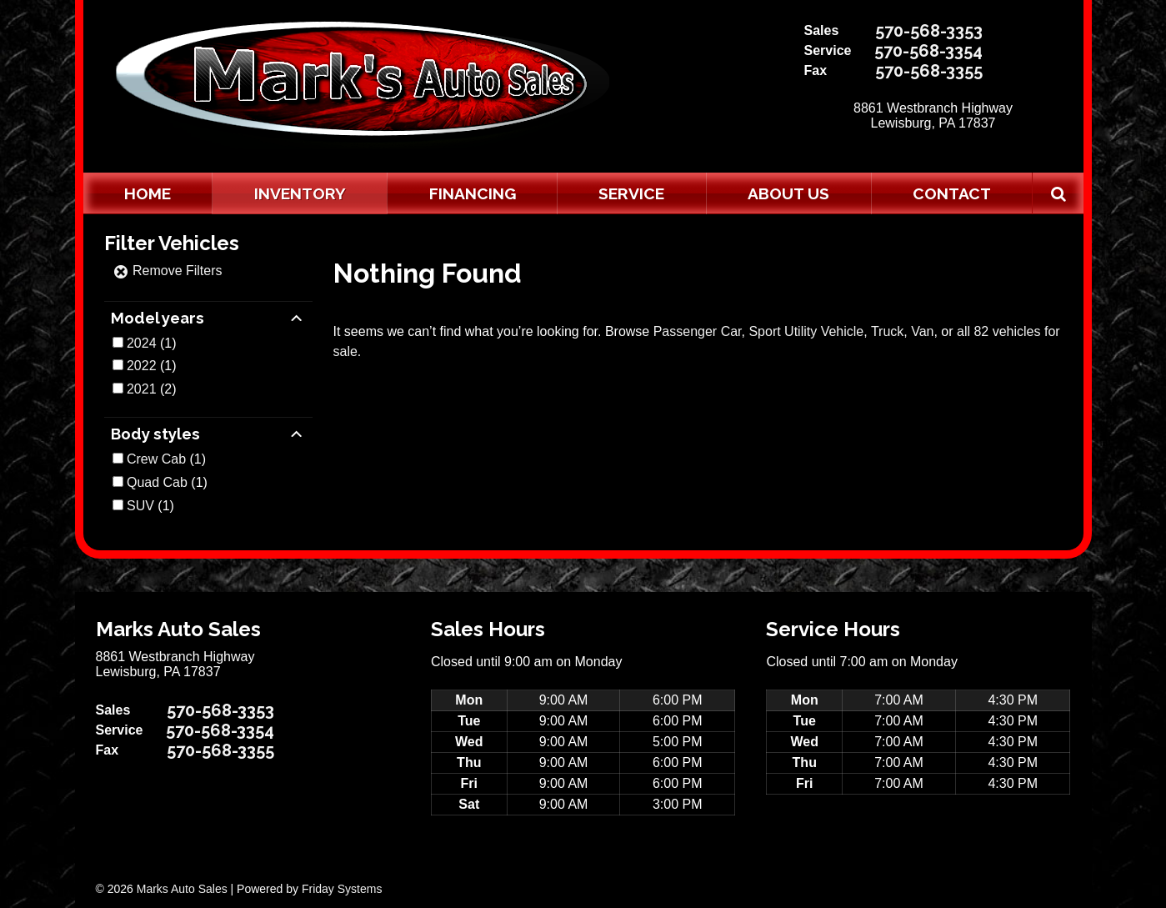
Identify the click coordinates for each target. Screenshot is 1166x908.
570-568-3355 (929, 71)
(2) (152, 389)
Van (922, 331)
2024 (142, 343)
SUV (140, 506)
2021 (142, 389)
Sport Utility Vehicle (805, 331)
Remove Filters (168, 270)
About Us (788, 193)
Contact (952, 193)
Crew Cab (156, 459)
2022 (142, 366)
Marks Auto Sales (182, 888)
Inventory (300, 193)
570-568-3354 (928, 51)
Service (631, 193)
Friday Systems (342, 888)
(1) (152, 343)
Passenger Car (697, 331)
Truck (887, 331)
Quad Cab (157, 482)
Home (147, 193)
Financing (472, 193)
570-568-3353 (929, 31)
